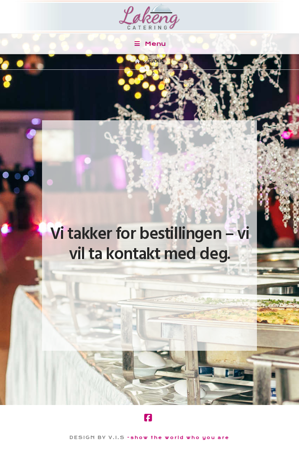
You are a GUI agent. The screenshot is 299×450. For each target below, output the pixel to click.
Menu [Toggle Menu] (149, 44)
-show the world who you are (178, 437)
